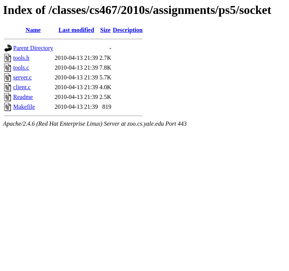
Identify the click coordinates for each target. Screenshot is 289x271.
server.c (22, 77)
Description (128, 30)
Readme (23, 97)
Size (105, 30)
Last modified (76, 30)
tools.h (21, 58)
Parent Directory (33, 48)
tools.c (21, 67)
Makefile (24, 107)
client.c (22, 87)
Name (33, 30)
